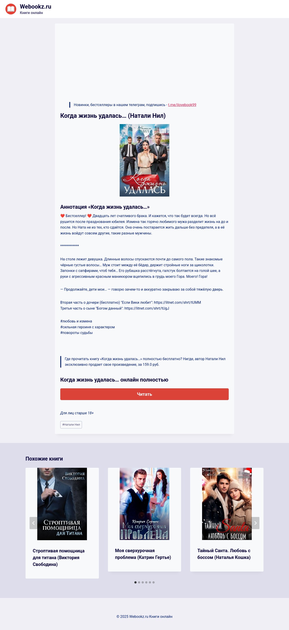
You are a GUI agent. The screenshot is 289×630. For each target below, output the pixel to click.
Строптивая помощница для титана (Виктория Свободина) (59, 557)
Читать (144, 394)
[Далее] (255, 523)
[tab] (135, 582)
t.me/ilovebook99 (182, 105)
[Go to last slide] (34, 523)
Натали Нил (71, 424)
